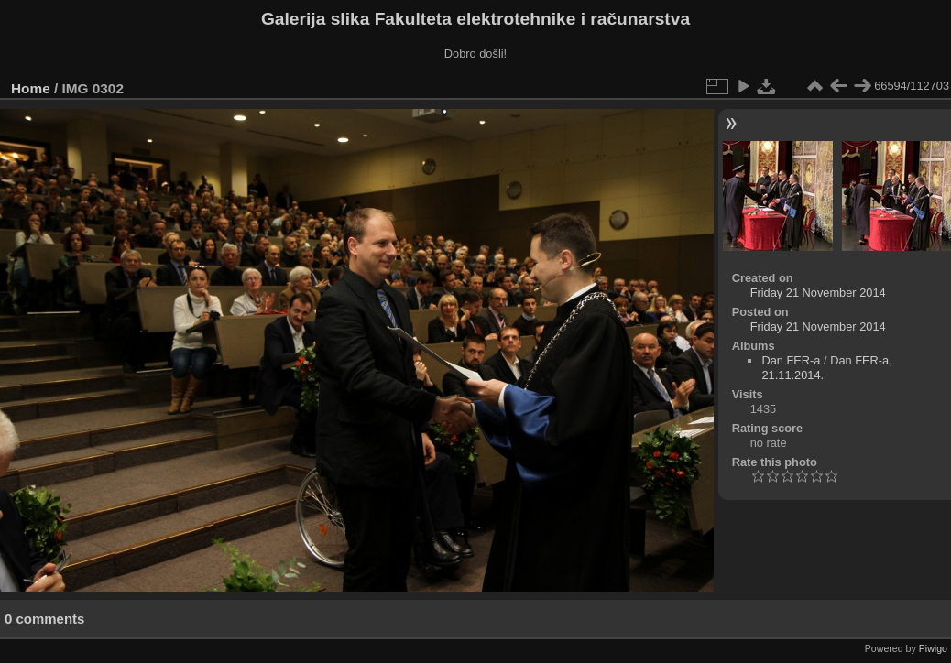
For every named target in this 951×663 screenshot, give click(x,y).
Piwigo (933, 648)
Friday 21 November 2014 (818, 292)
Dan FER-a (790, 360)
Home (30, 88)
